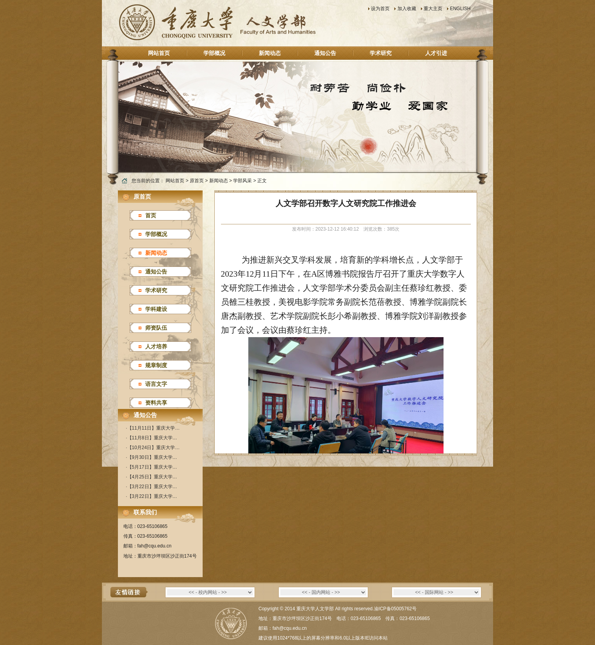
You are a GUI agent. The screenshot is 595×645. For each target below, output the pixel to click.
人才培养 (156, 346)
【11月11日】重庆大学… (153, 428)
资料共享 (156, 403)
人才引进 (436, 53)
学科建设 (156, 309)
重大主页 (433, 8)
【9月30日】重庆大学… (152, 457)
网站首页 (159, 53)
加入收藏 (406, 8)
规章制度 (156, 365)
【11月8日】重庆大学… (152, 438)
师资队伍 (156, 328)
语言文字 (156, 384)
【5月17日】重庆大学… (152, 467)
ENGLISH (460, 8)
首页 (150, 215)
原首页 (197, 180)
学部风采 (242, 180)
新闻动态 (270, 53)
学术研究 (381, 53)
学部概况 (214, 53)
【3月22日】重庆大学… (152, 486)
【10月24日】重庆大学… (153, 447)
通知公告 (325, 53)
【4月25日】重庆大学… (152, 477)
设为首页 (380, 8)
